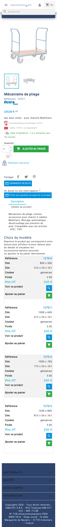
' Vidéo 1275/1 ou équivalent (23, 128)
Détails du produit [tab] (21, 207)
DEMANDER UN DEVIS (18, 183)
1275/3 (47, 406)
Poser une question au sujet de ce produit (28, 195)
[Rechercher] (28, 12)
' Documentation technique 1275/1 (26, 123)
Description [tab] (17, 201)
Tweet (26, 177)
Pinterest (34, 177)
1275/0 (47, 258)
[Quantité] (5, 149)
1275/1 (47, 307)
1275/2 (47, 356)
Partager (18, 177)
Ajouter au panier (31, 149)
